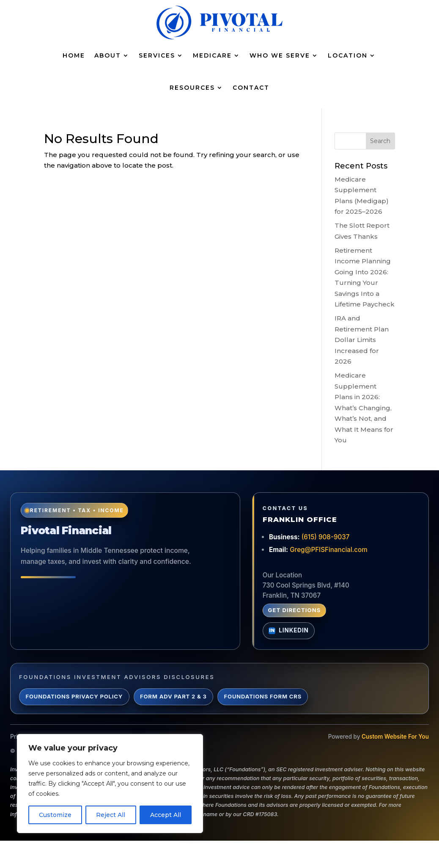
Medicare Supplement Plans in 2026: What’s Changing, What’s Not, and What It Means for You (364, 407)
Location (348, 55)
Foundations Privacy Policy (74, 696)
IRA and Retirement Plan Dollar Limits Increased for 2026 (362, 339)
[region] (110, 783)
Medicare (212, 55)
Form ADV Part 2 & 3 (173, 696)
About (107, 55)
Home (74, 55)
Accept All (165, 815)
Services (157, 55)
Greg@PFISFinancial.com (329, 550)
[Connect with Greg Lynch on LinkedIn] (289, 630)
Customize (55, 815)
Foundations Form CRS (263, 696)
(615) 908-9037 (326, 537)
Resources (192, 87)
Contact (251, 87)
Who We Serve (280, 55)
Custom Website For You (395, 736)
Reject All (110, 815)
